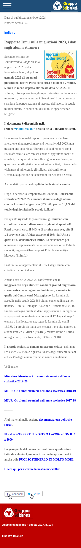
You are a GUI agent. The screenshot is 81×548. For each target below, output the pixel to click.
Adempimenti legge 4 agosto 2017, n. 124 (27, 524)
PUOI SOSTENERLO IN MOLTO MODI (46, 459)
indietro (9, 32)
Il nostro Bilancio (12, 536)
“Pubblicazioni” (24, 128)
